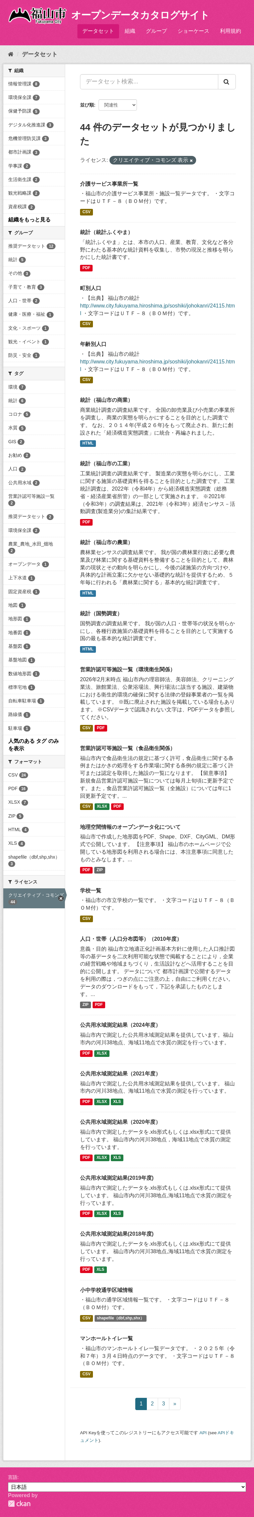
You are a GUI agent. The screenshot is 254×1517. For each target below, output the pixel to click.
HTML (87, 443)
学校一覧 (90, 890)
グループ (156, 31)
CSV (86, 212)
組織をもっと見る (29, 219)
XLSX (102, 806)
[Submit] (227, 81)
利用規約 (230, 31)
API (203, 1432)
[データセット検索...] (149, 81)
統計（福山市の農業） (106, 542)
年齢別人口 (93, 344)
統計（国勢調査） (101, 613)
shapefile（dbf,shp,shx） (120, 1318)
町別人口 (90, 288)
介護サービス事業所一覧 (109, 184)
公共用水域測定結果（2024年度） (120, 1025)
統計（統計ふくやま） (106, 232)
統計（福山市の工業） (106, 463)
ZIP (100, 870)
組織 (130, 31)
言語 (12, 1477)
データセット (98, 31)
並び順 (87, 105)
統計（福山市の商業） (106, 400)
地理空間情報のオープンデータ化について (130, 827)
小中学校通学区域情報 (106, 1290)
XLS (117, 1101)
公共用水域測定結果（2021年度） (120, 1073)
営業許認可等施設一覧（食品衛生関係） (127, 748)
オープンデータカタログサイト (140, 15)
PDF (86, 267)
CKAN (19, 1503)
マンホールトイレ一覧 (106, 1338)
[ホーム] (11, 54)
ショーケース (193, 31)
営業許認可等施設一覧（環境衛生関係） (127, 669)
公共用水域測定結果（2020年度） (120, 1122)
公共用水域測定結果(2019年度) (116, 1178)
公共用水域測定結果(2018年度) (116, 1234)
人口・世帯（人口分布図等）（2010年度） (131, 939)
